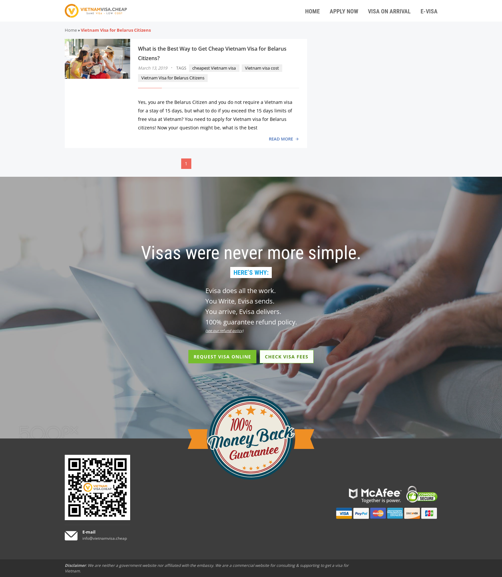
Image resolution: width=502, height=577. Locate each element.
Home (71, 30)
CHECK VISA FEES (286, 357)
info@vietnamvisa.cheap (104, 538)
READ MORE (281, 139)
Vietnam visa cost (262, 68)
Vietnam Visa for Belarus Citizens (172, 78)
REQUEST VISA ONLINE (222, 357)
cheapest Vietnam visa (214, 68)
